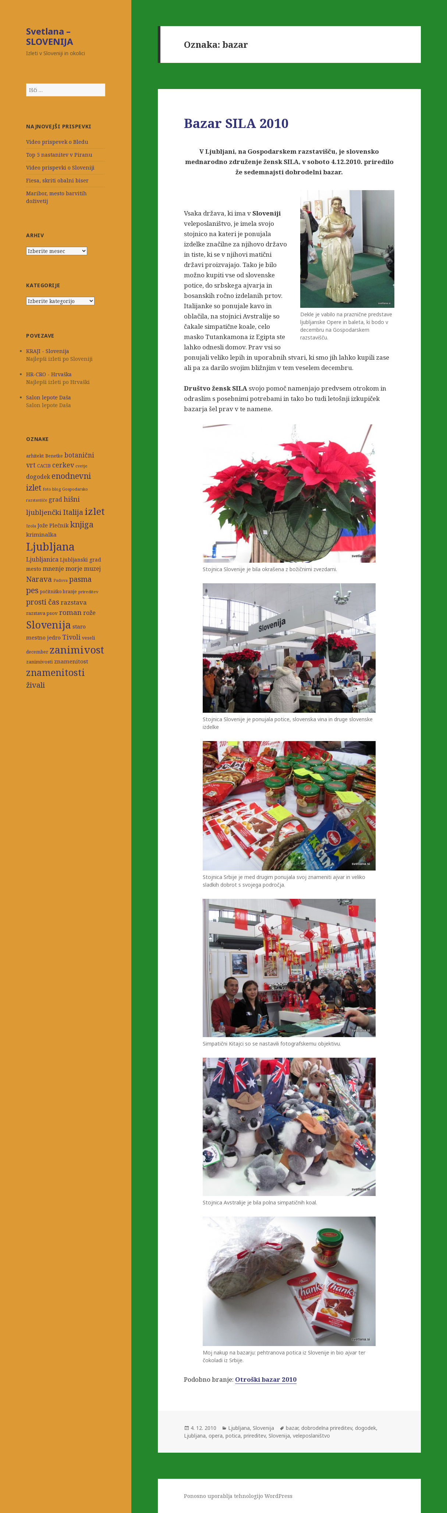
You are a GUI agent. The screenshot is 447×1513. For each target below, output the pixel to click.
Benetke (54, 456)
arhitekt (35, 455)
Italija (73, 512)
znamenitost (71, 661)
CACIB (44, 466)
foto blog (52, 489)
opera (216, 1435)
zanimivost (77, 649)
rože (89, 612)
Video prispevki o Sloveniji (60, 167)
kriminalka (41, 534)
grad (55, 499)
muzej (92, 569)
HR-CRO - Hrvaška (49, 374)
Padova (60, 580)
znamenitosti (55, 672)
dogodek (38, 477)
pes (32, 590)
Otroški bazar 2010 (266, 1379)
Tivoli (71, 637)
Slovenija (48, 624)
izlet (95, 511)
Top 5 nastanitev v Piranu (59, 154)
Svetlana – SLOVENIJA (49, 36)
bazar (292, 1427)
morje (73, 569)
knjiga (81, 524)
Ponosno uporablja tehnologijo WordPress (238, 1495)
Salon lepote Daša (48, 397)
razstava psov (42, 613)
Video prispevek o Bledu (57, 141)
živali (35, 685)
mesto (33, 568)
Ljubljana (50, 546)
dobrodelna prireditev (326, 1427)
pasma (80, 579)
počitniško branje (58, 591)
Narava (39, 579)
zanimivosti (39, 661)
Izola (31, 525)
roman (70, 612)
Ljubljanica (42, 559)
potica (233, 1435)
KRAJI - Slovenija (47, 351)
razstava (74, 602)
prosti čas (42, 602)
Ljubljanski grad (80, 559)
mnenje (53, 569)
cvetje (81, 466)
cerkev (63, 464)
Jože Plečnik (53, 525)
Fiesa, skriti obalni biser (57, 180)
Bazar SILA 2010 (236, 123)
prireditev (88, 591)
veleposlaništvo (311, 1435)
